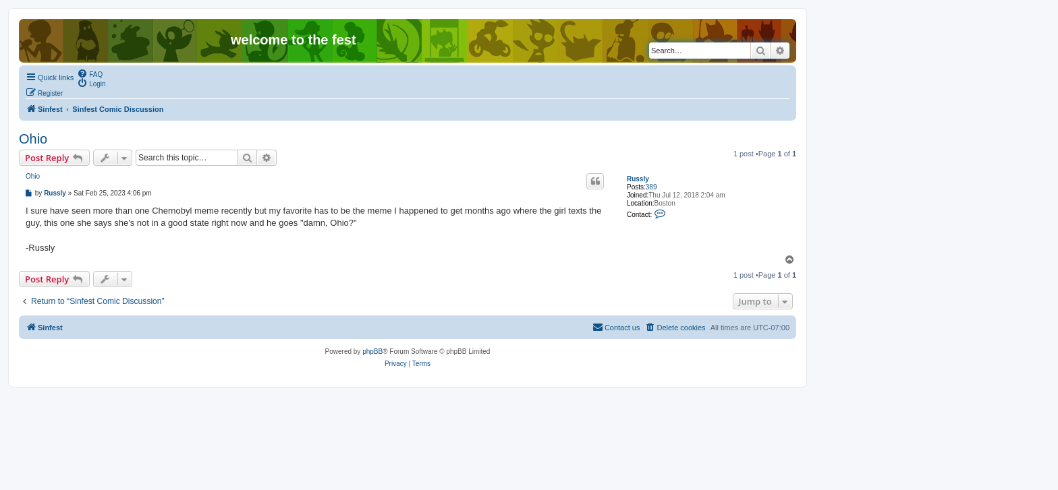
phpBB (372, 351)
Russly (638, 179)
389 (651, 187)
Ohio (33, 138)
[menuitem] (90, 73)
